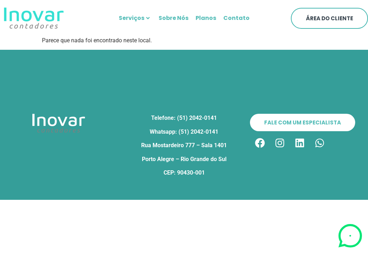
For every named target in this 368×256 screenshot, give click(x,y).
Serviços (134, 18)
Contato (236, 18)
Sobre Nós (173, 18)
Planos (206, 18)
